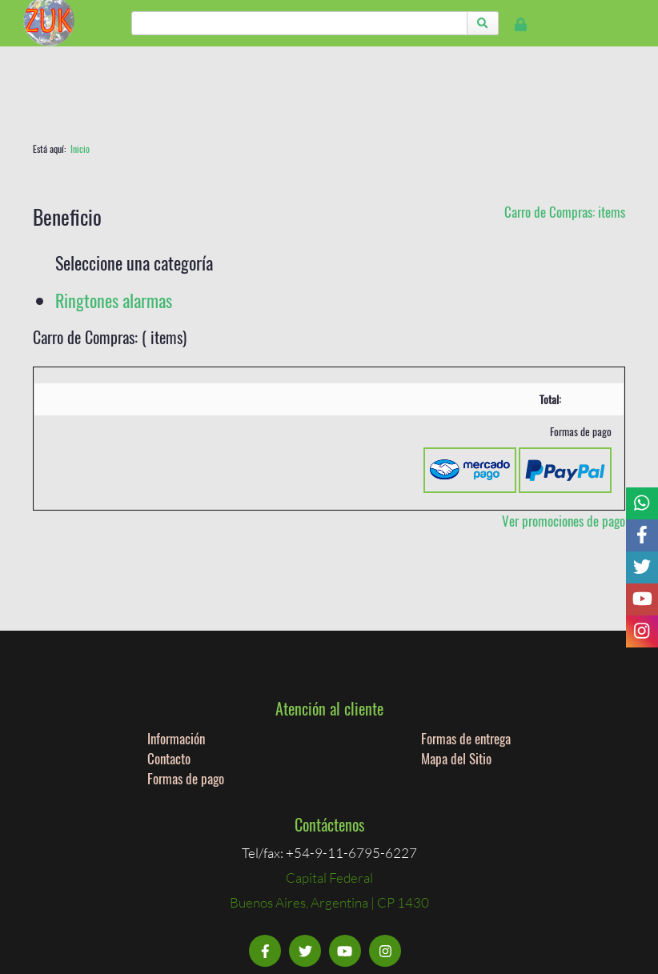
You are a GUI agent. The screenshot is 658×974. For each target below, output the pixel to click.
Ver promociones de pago (563, 521)
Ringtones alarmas (113, 300)
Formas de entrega (466, 738)
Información (176, 738)
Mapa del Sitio (456, 758)
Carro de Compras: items (564, 212)
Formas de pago (185, 778)
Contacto (169, 758)
